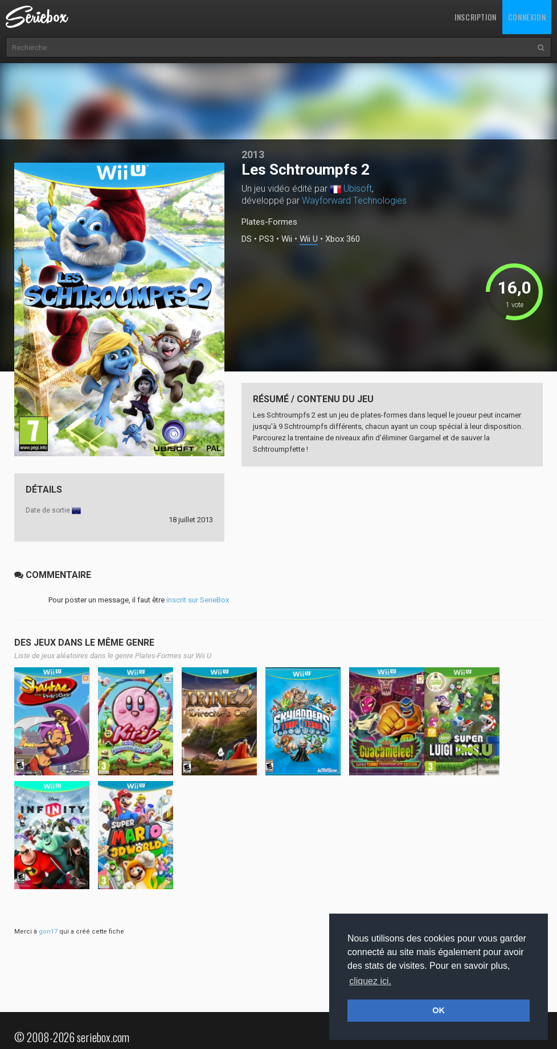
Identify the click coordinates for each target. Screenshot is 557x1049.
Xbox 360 (342, 239)
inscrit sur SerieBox (197, 600)
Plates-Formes (269, 222)
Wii (286, 239)
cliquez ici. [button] (370, 981)
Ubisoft (357, 188)
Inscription (475, 17)
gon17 (48, 931)
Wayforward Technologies (354, 200)
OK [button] (438, 1010)
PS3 (266, 239)
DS (246, 239)
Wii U (309, 239)
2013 (252, 154)
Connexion (527, 17)
